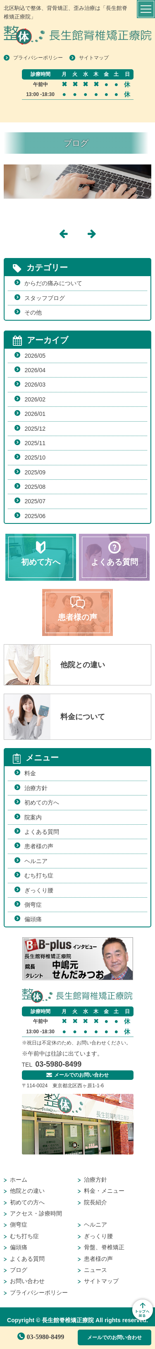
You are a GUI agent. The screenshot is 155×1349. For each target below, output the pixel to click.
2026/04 (34, 370)
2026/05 (34, 355)
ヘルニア (36, 861)
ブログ (18, 1270)
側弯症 (33, 904)
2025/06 (34, 516)
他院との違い (27, 1190)
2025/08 (34, 486)
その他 (33, 312)
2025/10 (34, 457)
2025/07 (34, 501)
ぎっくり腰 (38, 890)
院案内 (33, 817)
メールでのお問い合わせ (114, 1337)
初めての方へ (41, 802)
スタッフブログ (44, 298)
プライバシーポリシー (38, 58)
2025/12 (34, 428)
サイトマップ (94, 58)
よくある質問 (41, 831)
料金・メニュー (104, 1190)
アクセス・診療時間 (36, 1213)
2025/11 (34, 443)
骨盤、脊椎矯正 (104, 1247)
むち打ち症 (38, 875)
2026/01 (34, 414)
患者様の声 (38, 846)
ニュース (95, 1270)
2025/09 (34, 472)
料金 (30, 773)
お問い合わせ (27, 1281)
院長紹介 (95, 1202)
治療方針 (36, 788)
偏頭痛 (33, 919)
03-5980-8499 (40, 1336)
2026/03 (34, 384)
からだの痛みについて (53, 283)
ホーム (18, 1179)
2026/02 (34, 399)
